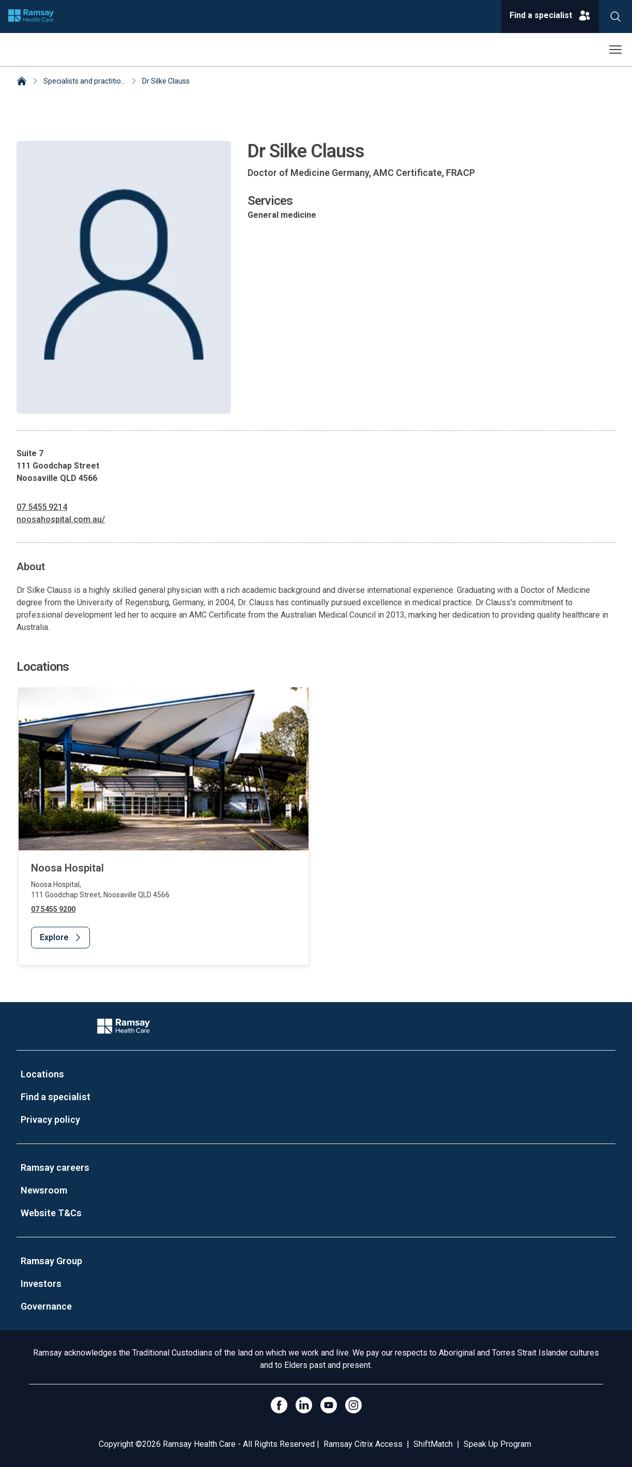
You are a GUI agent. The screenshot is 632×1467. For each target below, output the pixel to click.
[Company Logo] (123, 1026)
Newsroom (44, 1190)
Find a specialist (55, 1096)
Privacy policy (50, 1119)
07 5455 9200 (53, 909)
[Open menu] (615, 49)
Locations (42, 1074)
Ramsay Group (51, 1260)
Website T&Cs (51, 1212)
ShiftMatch (433, 1444)
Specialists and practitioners (89, 81)
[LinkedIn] (304, 1405)
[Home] (22, 82)
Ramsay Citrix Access (363, 1444)
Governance (46, 1306)
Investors (41, 1283)
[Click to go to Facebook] (279, 1405)
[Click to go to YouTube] (328, 1405)
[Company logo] (31, 16)
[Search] (615, 16)
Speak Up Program (497, 1444)
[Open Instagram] (353, 1405)
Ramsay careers (55, 1167)
